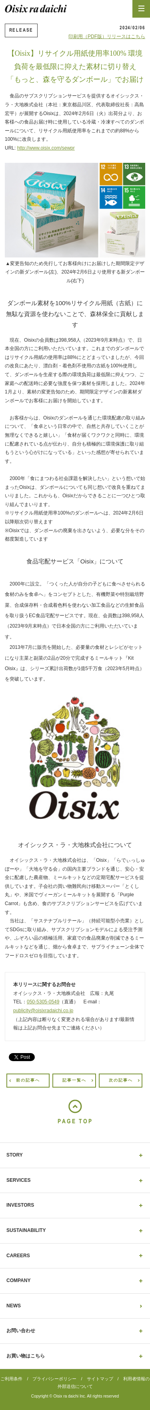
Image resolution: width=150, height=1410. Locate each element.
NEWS (13, 1306)
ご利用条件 (11, 1378)
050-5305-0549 (43, 1002)
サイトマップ (100, 1378)
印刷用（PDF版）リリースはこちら (106, 36)
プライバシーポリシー (54, 1378)
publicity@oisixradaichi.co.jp (43, 1010)
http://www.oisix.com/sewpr (46, 148)
